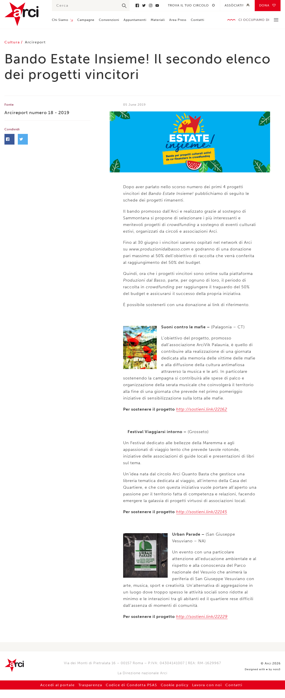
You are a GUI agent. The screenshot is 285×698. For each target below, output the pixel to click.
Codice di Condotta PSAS (131, 684)
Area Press (177, 20)
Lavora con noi (208, 684)
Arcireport (36, 42)
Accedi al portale (55, 684)
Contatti (197, 20)
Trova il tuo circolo (188, 5)
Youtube (157, 5)
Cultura (12, 42)
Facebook (137, 5)
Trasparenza (89, 684)
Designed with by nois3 (263, 668)
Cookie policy (175, 684)
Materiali (158, 20)
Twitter (143, 5)
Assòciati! (234, 5)
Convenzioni (109, 20)
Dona (264, 5)
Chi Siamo (60, 20)
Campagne (85, 20)
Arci (23, 14)
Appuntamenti (135, 20)
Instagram (150, 5)
